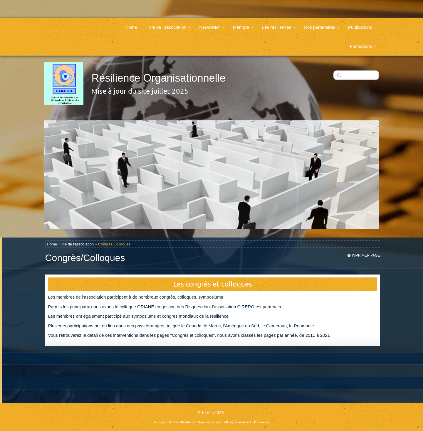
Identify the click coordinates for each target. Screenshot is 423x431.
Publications (362, 24)
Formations (363, 43)
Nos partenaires (321, 24)
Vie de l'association (169, 24)
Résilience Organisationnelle (158, 78)
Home (131, 24)
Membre (243, 24)
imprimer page (366, 255)
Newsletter (211, 24)
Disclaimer (261, 422)
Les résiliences (278, 24)
